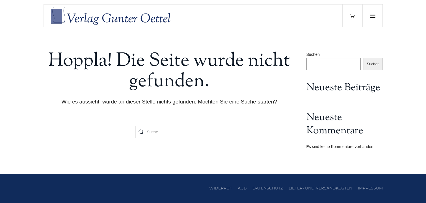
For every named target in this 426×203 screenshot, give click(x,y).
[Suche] (169, 132)
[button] (372, 16)
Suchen (313, 54)
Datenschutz (267, 188)
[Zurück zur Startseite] (112, 16)
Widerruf (220, 188)
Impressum (370, 188)
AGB (242, 188)
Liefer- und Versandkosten (320, 188)
